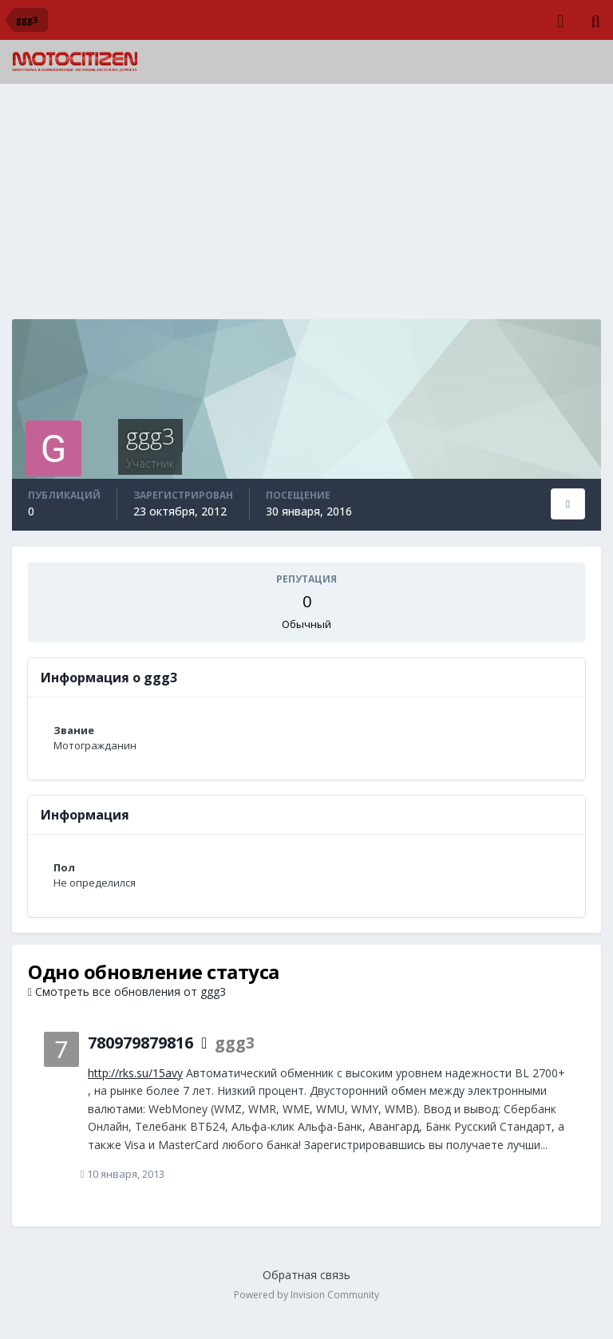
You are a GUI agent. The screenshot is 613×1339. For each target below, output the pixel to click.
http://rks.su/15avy (135, 1072)
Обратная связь (306, 1275)
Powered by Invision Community (306, 1295)
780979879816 (140, 1042)
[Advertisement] (306, 207)
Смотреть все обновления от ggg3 (127, 991)
